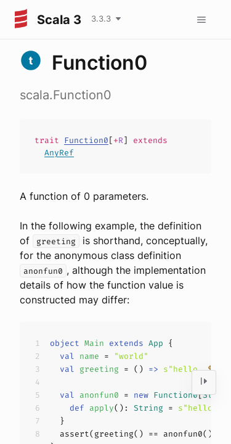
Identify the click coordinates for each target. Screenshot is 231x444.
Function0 (86, 140)
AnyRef (59, 152)
